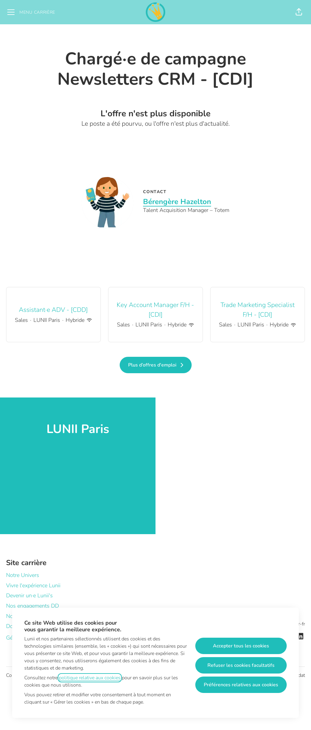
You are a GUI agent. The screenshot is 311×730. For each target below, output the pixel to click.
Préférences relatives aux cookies (241, 684)
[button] (298, 12)
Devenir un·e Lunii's (29, 595)
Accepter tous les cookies (241, 646)
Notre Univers (22, 575)
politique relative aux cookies (90, 677)
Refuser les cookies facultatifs (241, 665)
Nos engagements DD (32, 605)
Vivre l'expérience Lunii (33, 585)
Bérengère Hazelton (177, 201)
